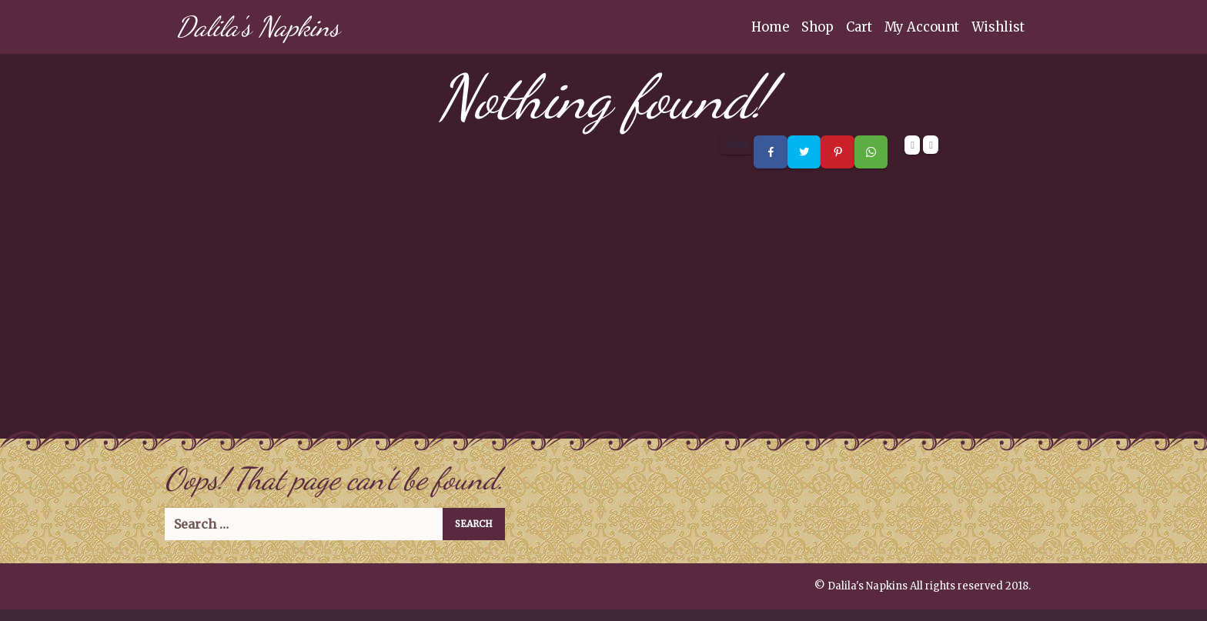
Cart (859, 27)
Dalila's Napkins (257, 26)
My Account (921, 27)
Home (770, 27)
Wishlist (998, 27)
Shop (817, 27)
